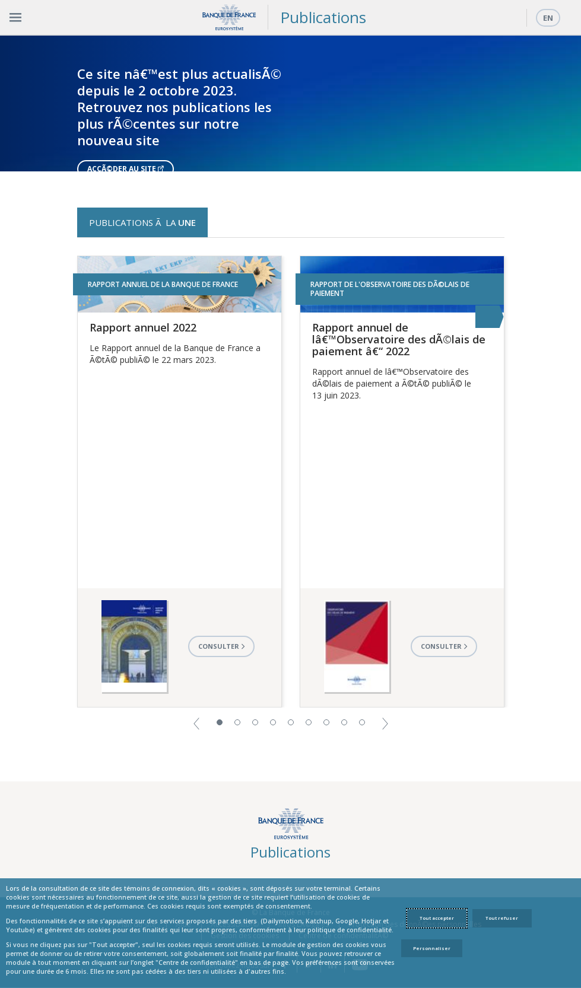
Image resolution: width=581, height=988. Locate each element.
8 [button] (344, 722)
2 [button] (237, 722)
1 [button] (220, 722)
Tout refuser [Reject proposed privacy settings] (501, 918)
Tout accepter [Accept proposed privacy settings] (437, 918)
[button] (196, 723)
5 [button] (291, 722)
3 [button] (255, 722)
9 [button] (362, 722)
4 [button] (273, 722)
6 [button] (309, 722)
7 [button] (326, 722)
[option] (290, 103)
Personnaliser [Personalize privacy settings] (431, 948)
